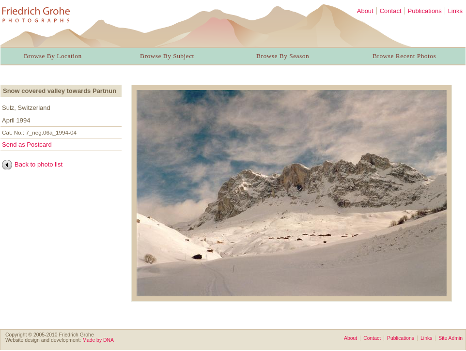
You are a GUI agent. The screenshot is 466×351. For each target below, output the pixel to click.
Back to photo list (38, 164)
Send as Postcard (27, 144)
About (365, 11)
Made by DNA (98, 340)
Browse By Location (53, 56)
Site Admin (450, 338)
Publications (425, 11)
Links (455, 11)
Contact (391, 11)
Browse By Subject (167, 56)
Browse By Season (282, 56)
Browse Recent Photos (404, 56)
